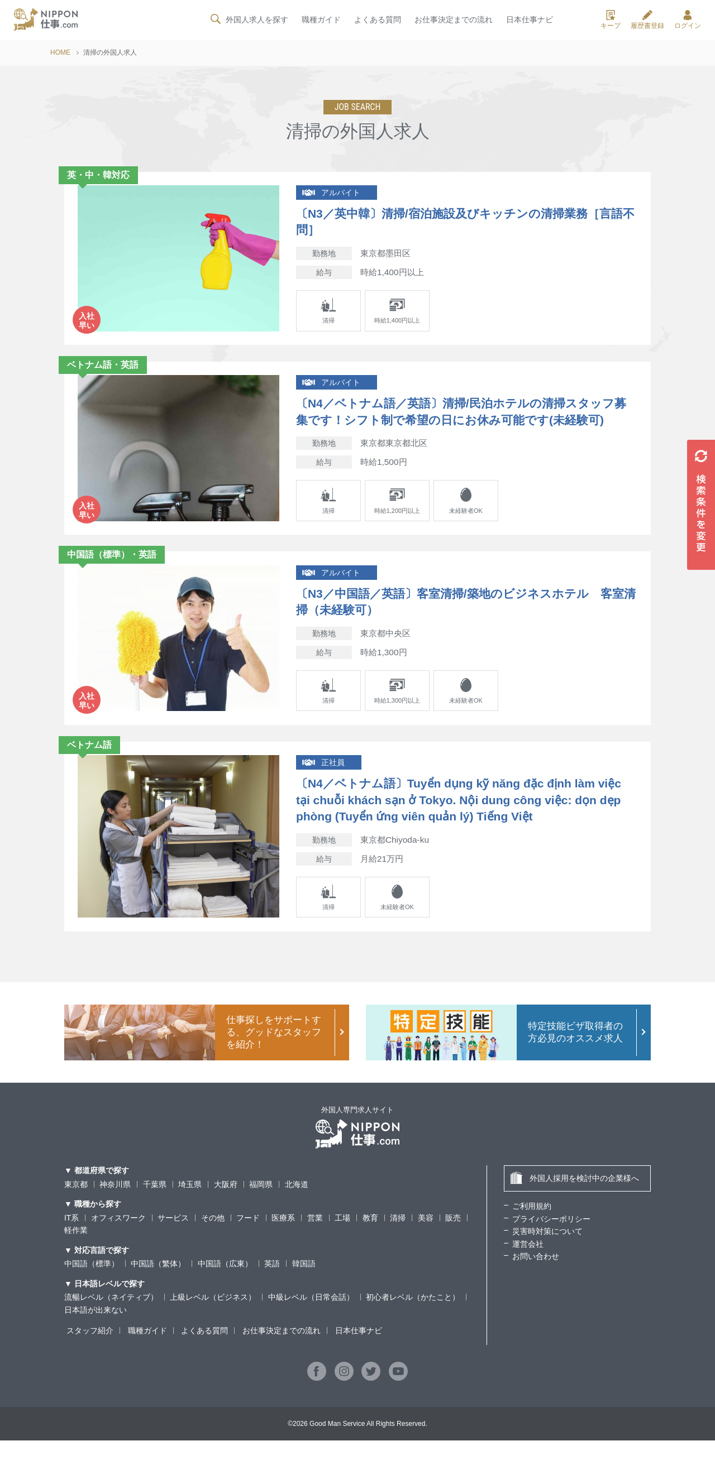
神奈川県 (115, 1208)
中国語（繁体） (158, 1288)
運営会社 (528, 1268)
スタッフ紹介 (87, 1355)
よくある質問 (377, 20)
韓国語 (304, 1288)
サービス (173, 1242)
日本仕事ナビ (529, 20)
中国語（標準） (91, 1288)
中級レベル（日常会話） (311, 1322)
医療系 (283, 1242)
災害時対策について (547, 1256)
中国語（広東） (225, 1288)
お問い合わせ (535, 1280)
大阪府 (225, 1208)
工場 (343, 1242)
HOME (60, 52)
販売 (453, 1242)
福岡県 (261, 1208)
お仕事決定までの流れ (453, 20)
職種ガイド (320, 20)
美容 (425, 1242)
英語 (272, 1288)
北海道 (296, 1208)
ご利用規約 (531, 1231)
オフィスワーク (118, 1242)
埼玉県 (190, 1208)
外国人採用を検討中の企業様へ (574, 1203)
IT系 (71, 1242)
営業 (315, 1242)
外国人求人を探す (248, 20)
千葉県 (154, 1208)
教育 (370, 1242)
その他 (213, 1242)
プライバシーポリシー (551, 1243)
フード (248, 1242)
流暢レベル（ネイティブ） (111, 1322)
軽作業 (76, 1255)
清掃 (398, 1242)
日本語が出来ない (95, 1334)
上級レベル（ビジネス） (213, 1322)
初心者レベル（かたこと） (413, 1322)
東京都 (76, 1208)
